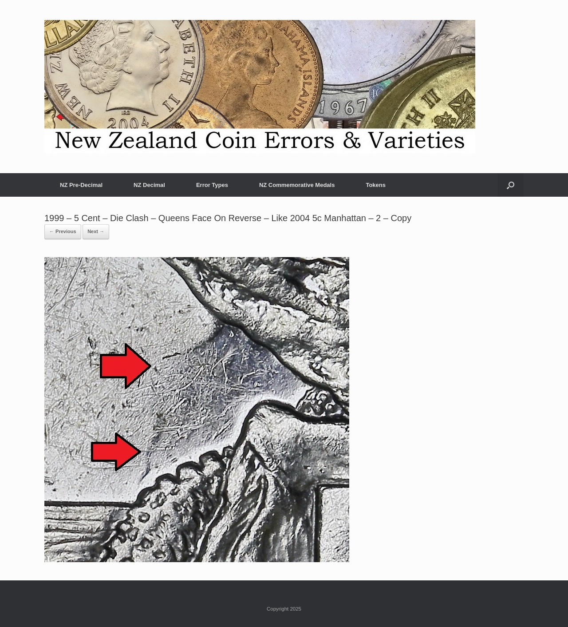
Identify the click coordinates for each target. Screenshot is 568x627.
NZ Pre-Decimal (81, 185)
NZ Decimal (149, 185)
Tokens (376, 185)
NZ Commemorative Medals (297, 185)
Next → (95, 231)
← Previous (62, 231)
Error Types (212, 185)
